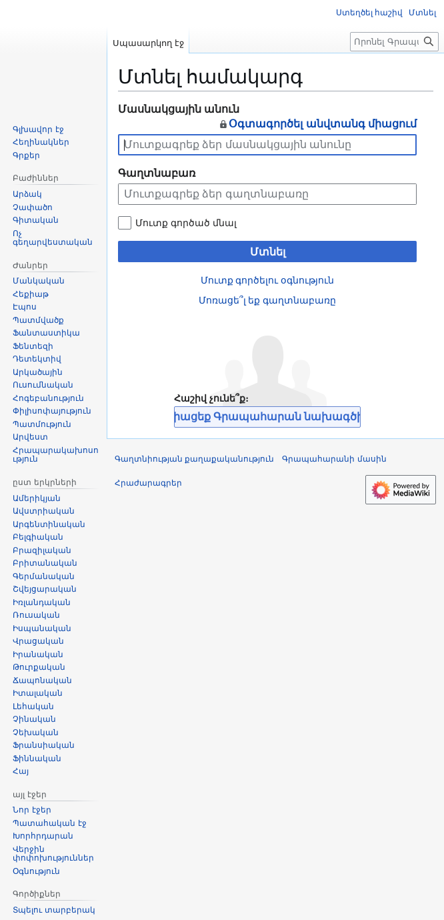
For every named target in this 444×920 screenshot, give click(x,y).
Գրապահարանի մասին (334, 459)
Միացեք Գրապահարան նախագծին (267, 416)
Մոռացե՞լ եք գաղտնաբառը (268, 300)
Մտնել (267, 252)
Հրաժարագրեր (148, 483)
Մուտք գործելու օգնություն (268, 280)
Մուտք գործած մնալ (186, 222)
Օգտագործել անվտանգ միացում (317, 123)
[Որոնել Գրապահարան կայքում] (394, 41)
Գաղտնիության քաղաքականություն (194, 459)
